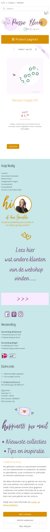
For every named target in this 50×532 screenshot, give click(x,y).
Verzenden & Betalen (10, 176)
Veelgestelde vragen (9, 181)
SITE (3, 2)
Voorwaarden (6, 184)
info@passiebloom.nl (11, 382)
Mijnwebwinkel (33, 527)
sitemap (31, 523)
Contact (11, 2)
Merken (20, 2)
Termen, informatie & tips (11, 190)
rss (36, 523)
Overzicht (13, 146)
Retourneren (6, 178)
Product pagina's (25, 39)
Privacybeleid (6, 187)
